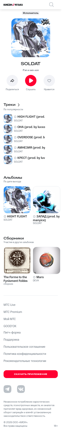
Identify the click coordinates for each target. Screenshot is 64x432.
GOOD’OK (10, 326)
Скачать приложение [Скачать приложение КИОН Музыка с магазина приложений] (30, 374)
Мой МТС (10, 319)
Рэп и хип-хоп (31, 70)
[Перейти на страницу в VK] (21, 389)
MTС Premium (13, 312)
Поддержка (11, 340)
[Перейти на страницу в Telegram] (7, 389)
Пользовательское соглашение (24, 347)
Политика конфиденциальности (25, 354)
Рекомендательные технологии (25, 361)
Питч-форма (12, 332)
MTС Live (9, 305)
